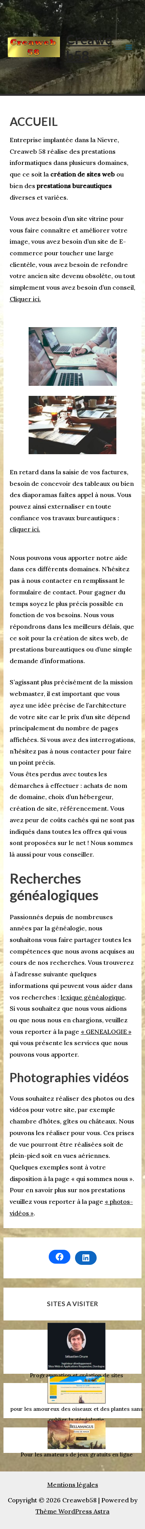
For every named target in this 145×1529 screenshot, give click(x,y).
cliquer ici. (25, 529)
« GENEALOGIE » (106, 1031)
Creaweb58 (89, 47)
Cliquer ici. (25, 299)
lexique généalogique (93, 997)
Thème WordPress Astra (72, 1511)
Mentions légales (72, 1484)
